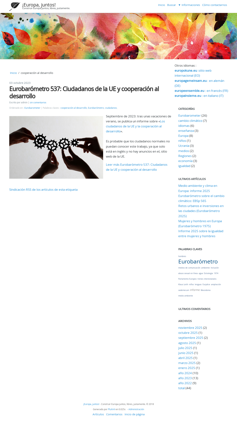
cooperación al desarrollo (74, 107)
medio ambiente (185, 296)
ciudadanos (111, 107)
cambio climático (190, 120)
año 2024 (185, 373)
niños (182, 140)
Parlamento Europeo (187, 279)
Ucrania (183, 145)
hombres (182, 256)
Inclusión (215, 268)
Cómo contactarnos (214, 5)
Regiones (185, 156)
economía (185, 161)
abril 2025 (185, 358)
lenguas (198, 284)
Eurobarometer (32, 107)
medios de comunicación (189, 268)
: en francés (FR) (201, 91)
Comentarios (114, 414)
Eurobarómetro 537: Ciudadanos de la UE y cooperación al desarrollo (84, 92)
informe (195, 290)
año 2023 (185, 378)
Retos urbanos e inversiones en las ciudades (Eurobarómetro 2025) (201, 211)
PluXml (111, 409)
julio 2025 (185, 348)
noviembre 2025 (190, 327)
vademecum (183, 290)
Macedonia (206, 290)
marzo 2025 (187, 363)
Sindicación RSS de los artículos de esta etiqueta (43, 189)
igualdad (184, 166)
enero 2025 (186, 368)
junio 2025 (185, 353)
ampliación (216, 284)
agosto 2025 (187, 343)
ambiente (205, 268)
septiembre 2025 (190, 337)
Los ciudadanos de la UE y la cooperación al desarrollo (135, 126)
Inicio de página (135, 414)
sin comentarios (38, 102)
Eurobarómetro (96, 107)
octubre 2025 (188, 332)
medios (183, 151)
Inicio (161, 5)
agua (201, 273)
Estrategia (208, 273)
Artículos (98, 414)
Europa (183, 135)
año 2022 (185, 383)
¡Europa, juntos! (39, 5)
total (182, 388)
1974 (216, 273)
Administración (136, 409)
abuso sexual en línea (188, 273)
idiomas (184, 125)
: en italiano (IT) (199, 96)
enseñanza (186, 130)
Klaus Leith (183, 284)
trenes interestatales (207, 279)
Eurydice (206, 284)
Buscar (171, 5)
